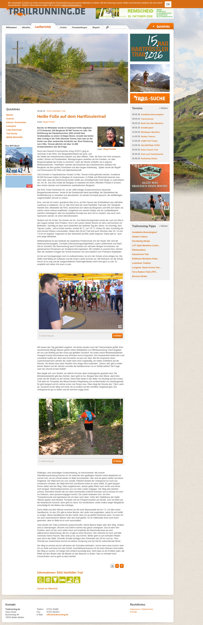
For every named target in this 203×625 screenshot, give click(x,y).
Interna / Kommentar (16, 122)
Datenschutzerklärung (71, 5)
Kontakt (133, 612)
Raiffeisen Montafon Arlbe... (145, 259)
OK (168, 4)
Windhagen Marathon (150, 132)
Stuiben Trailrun (148, 136)
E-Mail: (40, 614)
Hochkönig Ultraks (149, 158)
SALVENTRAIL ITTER (150, 145)
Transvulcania (147, 119)
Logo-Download (14, 130)
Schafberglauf (147, 128)
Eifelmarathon (139, 250)
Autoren (10, 119)
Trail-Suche (11, 133)
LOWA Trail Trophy (149, 141)
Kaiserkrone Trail (140, 254)
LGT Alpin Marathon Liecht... (146, 245)
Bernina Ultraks (139, 276)
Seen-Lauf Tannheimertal (152, 154)
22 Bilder (117, 461)
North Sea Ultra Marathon (152, 123)
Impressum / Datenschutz (141, 609)
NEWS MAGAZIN (14, 137)
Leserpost (11, 126)
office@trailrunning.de (57, 614)
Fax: (39, 612)
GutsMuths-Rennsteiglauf (152, 114)
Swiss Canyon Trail (149, 150)
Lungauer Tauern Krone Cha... (146, 267)
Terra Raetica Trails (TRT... (144, 272)
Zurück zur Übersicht (47, 588)
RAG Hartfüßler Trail (56, 111)
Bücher (9, 115)
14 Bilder (117, 336)
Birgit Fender (49, 122)
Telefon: (40, 609)
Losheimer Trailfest (141, 263)
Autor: (106, 149)
